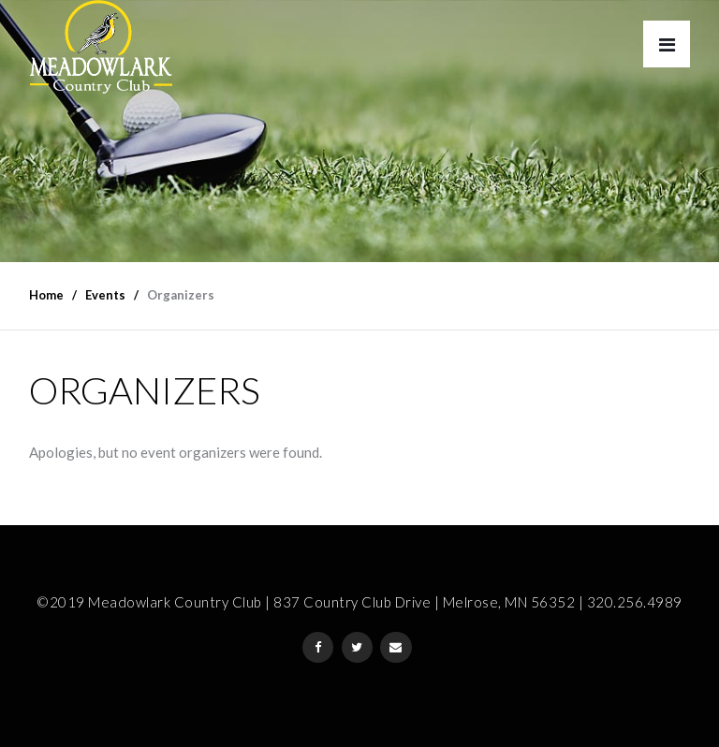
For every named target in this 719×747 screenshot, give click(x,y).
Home (46, 294)
